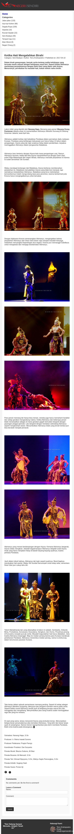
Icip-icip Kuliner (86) (10, 24)
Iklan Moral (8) (7, 42)
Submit (10, 810)
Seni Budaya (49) (9, 36)
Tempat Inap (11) (8, 39)
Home (5, 14)
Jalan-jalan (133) (8, 20)
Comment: (10, 796)
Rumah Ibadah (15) (9, 33)
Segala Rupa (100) (9, 27)
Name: (8, 789)
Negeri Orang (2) (8, 45)
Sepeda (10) (7, 30)
